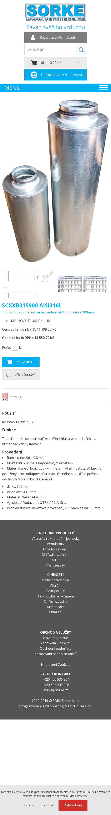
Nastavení (47, 805)
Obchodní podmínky (55, 648)
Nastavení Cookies (55, 664)
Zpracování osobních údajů (55, 654)
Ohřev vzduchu (55, 601)
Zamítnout (30, 805)
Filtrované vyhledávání (63, 75)
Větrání (55, 585)
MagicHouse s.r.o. (78, 706)
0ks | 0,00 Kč (51, 62)
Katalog (16, 397)
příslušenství (25, 374)
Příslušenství (56, 565)
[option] (29, 284)
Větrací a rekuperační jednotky (56, 538)
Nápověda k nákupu (55, 643)
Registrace (48, 37)
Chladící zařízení (55, 549)
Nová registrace (55, 637)
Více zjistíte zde (79, 796)
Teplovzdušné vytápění (55, 596)
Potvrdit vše (73, 805)
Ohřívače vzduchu (55, 554)
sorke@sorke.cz (55, 690)
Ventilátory (55, 543)
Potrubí (55, 560)
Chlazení (55, 612)
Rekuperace (55, 590)
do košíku (24, 362)
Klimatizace (55, 607)
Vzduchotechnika (55, 580)
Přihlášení (67, 37)
